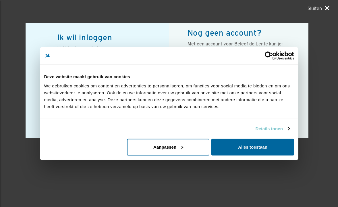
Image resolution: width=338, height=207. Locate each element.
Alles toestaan (252, 146)
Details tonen (269, 128)
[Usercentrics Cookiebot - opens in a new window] (269, 55)
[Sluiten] (318, 8)
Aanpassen (168, 146)
